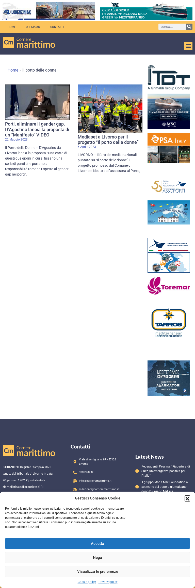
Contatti (57, 27)
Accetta (97, 543)
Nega (97, 557)
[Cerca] (189, 27)
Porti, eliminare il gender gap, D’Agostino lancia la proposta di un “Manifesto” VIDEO (37, 129)
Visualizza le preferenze (97, 571)
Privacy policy (108, 582)
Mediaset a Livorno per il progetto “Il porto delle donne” (108, 139)
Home (12, 27)
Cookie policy (87, 582)
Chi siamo (33, 27)
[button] (187, 498)
